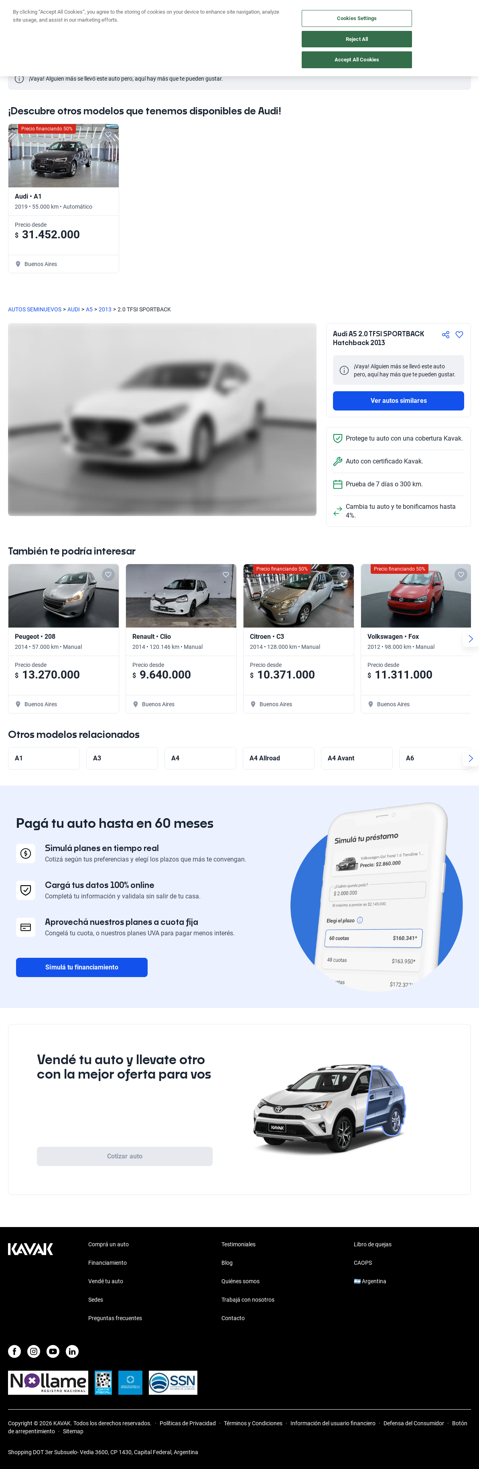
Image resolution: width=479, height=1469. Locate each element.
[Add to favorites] (108, 134)
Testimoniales (238, 1244)
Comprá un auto (108, 1244)
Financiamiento (107, 1263)
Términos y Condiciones (253, 1423)
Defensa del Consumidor (414, 1423)
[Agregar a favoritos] (459, 334)
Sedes (95, 1299)
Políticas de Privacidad (188, 1423)
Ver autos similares (399, 400)
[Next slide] (471, 639)
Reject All (357, 39)
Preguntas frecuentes (115, 1318)
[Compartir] (446, 334)
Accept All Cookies (357, 60)
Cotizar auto (124, 1156)
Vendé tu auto (105, 1281)
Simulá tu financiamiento (81, 967)
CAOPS (363, 1263)
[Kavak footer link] (30, 1282)
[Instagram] (33, 1351)
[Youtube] (53, 1351)
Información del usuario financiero (332, 1423)
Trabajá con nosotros (247, 1299)
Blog (227, 1263)
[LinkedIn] (72, 1351)
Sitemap (73, 1431)
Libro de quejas (373, 1244)
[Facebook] (14, 1351)
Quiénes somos (240, 1281)
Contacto (233, 1318)
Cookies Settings (357, 18)
